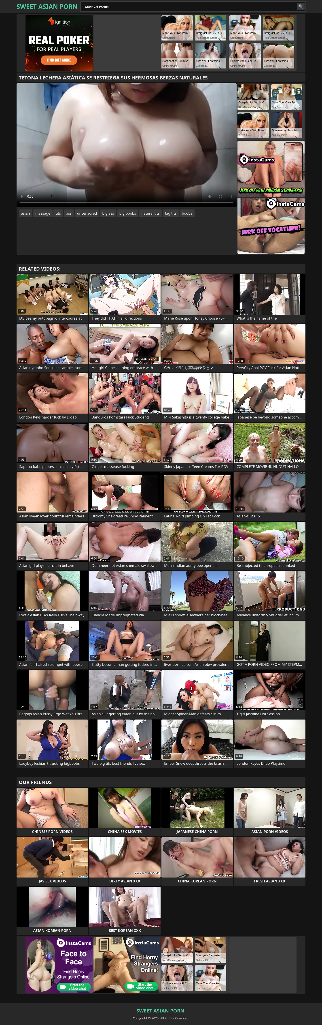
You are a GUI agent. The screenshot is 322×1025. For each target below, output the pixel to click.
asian (25, 213)
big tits (170, 213)
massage (42, 213)
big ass (108, 213)
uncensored (87, 213)
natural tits (150, 213)
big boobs (127, 213)
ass (69, 213)
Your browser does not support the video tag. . (127, 145)
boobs (187, 213)
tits (58, 213)
